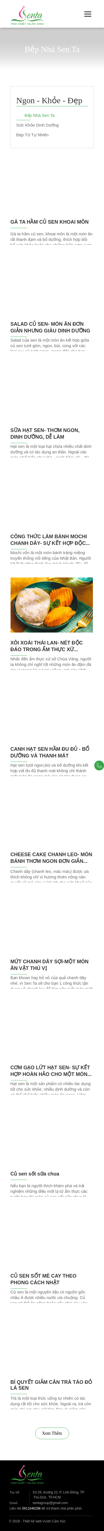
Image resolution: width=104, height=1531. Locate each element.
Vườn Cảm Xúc (54, 1521)
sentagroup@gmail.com (50, 1503)
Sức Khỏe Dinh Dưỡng (37, 125)
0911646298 (31, 1508)
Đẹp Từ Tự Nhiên (32, 134)
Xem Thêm (52, 1433)
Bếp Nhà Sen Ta (40, 115)
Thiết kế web (32, 1521)
